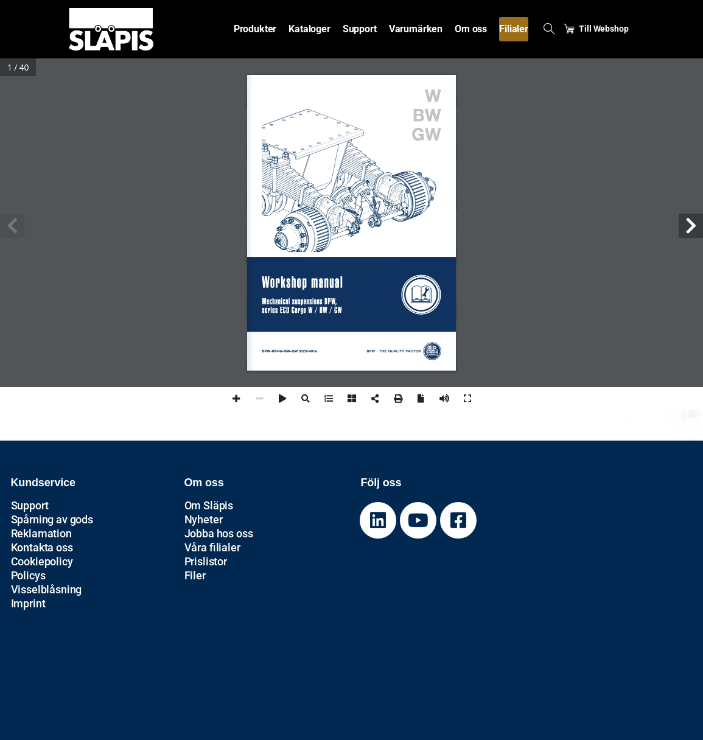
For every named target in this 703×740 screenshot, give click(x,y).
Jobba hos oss (218, 533)
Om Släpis (209, 505)
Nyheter (203, 519)
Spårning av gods (52, 519)
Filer (195, 575)
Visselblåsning (46, 589)
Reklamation (41, 533)
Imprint (28, 603)
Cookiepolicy (42, 561)
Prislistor (205, 561)
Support (30, 505)
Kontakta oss (42, 547)
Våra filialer (212, 547)
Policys (28, 575)
